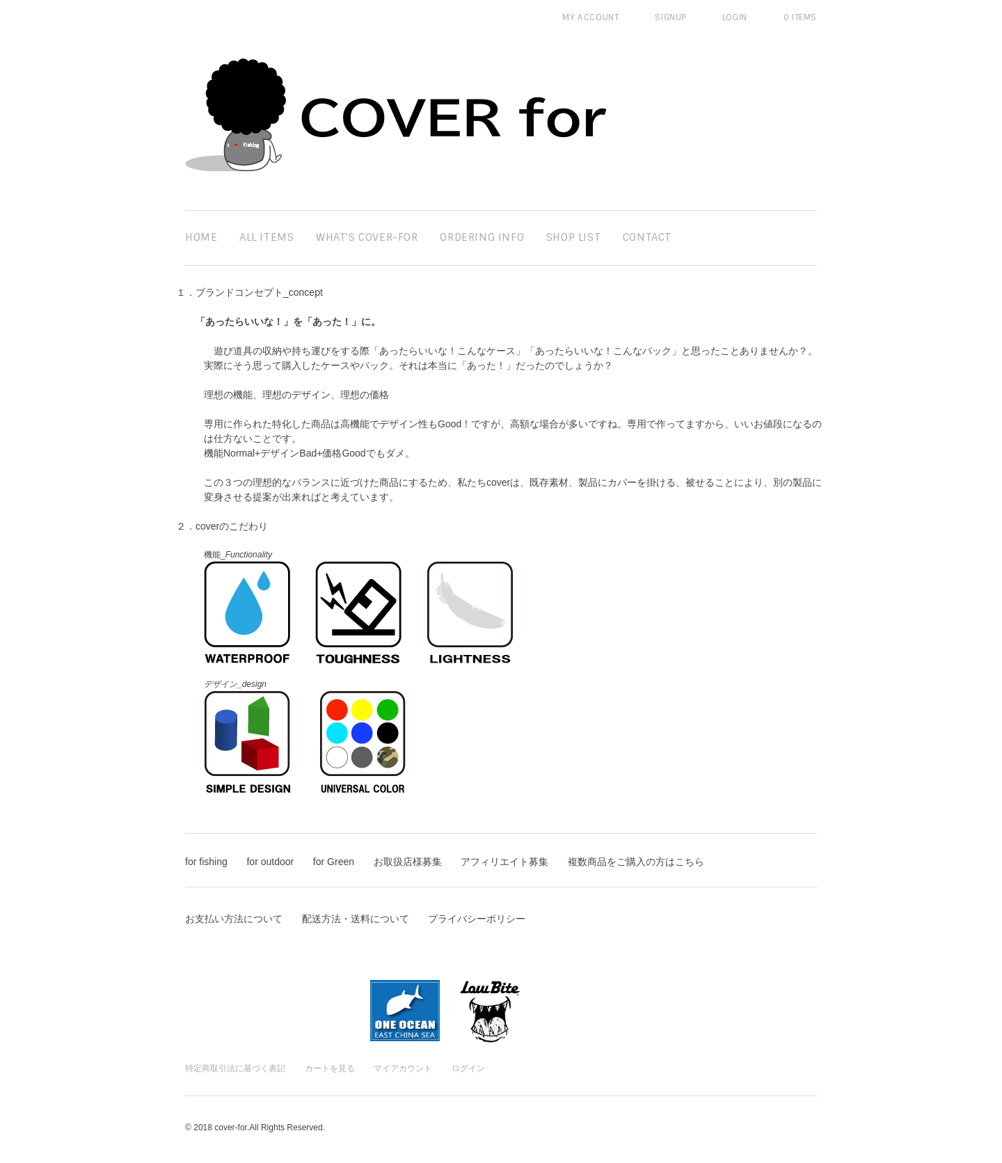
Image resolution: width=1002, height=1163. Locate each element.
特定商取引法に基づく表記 (235, 1068)
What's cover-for (367, 237)
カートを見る (330, 1068)
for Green (333, 861)
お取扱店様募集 (408, 861)
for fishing (206, 861)
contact (647, 237)
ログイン (468, 1068)
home (201, 237)
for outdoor (270, 861)
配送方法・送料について (355, 918)
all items (266, 237)
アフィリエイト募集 (504, 861)
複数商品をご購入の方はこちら (636, 861)
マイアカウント (403, 1068)
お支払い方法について (234, 918)
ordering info (482, 237)
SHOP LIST (573, 237)
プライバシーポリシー (476, 918)
